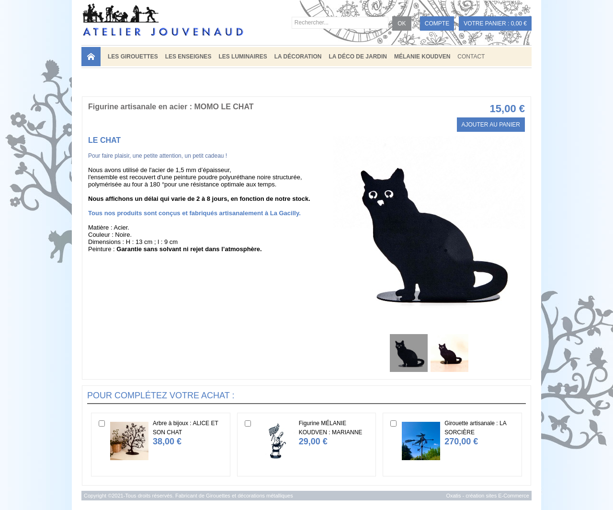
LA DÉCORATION (298, 56)
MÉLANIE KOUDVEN (422, 56)
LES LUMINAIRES (242, 56)
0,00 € (519, 23)
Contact (471, 56)
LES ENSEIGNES (188, 56)
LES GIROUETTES (133, 56)
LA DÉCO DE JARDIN (358, 56)
